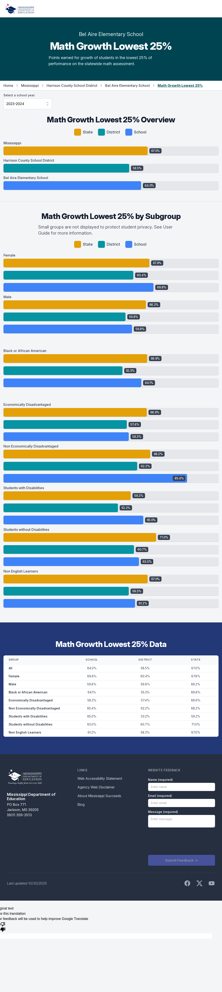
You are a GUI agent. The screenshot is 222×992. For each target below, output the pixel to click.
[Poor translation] (2, 926)
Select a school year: (19, 95)
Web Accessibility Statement (99, 778)
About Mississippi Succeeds (99, 796)
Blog (81, 804)
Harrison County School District (72, 85)
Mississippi (30, 85)
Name (160, 779)
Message (163, 812)
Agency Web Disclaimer (96, 787)
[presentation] (181, 841)
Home (8, 85)
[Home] (19, 8)
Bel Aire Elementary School (127, 85)
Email (160, 796)
